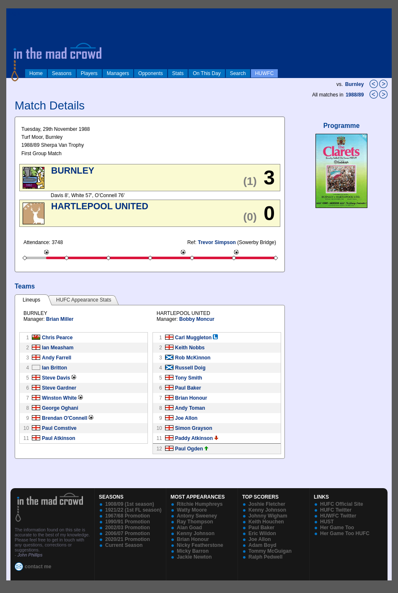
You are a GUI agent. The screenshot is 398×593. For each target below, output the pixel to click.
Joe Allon (186, 418)
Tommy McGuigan (270, 551)
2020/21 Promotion (127, 539)
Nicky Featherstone (200, 545)
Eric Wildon (262, 533)
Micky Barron (193, 551)
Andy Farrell (56, 358)
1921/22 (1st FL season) (133, 510)
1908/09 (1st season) (129, 504)
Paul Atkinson (58, 438)
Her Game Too (337, 528)
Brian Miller (59, 319)
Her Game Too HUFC (345, 533)
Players (89, 73)
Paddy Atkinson (194, 438)
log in (15, 13)
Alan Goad (189, 528)
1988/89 (355, 95)
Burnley (354, 84)
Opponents (150, 73)
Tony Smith (188, 378)
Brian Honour (191, 398)
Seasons (62, 73)
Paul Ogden (189, 449)
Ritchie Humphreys (199, 504)
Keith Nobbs (190, 348)
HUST (327, 522)
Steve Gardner (59, 388)
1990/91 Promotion (127, 522)
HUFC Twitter (335, 510)
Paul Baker (188, 388)
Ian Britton (54, 368)
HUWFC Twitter (338, 516)
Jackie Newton (194, 557)
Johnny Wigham (267, 516)
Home (36, 73)
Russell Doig (190, 368)
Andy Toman (190, 408)
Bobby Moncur (197, 319)
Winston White (59, 398)
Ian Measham (57, 348)
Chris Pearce (57, 338)
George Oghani (60, 408)
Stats (177, 73)
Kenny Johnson (196, 533)
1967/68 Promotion (127, 516)
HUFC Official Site (341, 504)
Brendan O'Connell (64, 418)
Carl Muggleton (193, 338)
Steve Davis (56, 378)
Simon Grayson (193, 428)
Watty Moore (192, 510)
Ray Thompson (195, 522)
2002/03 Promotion (127, 528)
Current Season (123, 545)
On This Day (206, 73)
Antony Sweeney (197, 516)
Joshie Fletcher (266, 504)
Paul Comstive (59, 428)
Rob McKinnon (193, 358)
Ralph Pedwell (265, 557)
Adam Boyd (262, 545)
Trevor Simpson (217, 242)
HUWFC (264, 73)
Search (238, 73)
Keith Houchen (266, 522)
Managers (118, 73)
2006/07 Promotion (127, 533)
